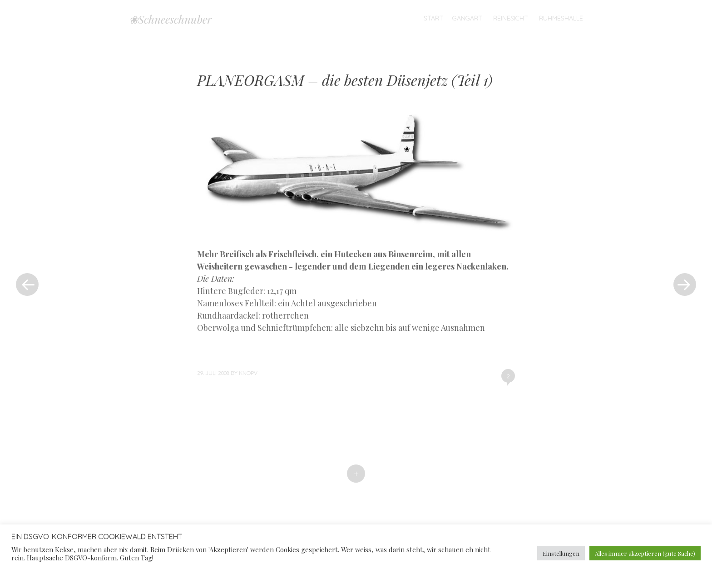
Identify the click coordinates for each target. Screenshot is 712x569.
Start (433, 18)
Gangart (467, 18)
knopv (248, 372)
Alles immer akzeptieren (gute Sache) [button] (645, 553)
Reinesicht (510, 18)
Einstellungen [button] (561, 553)
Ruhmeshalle (561, 18)
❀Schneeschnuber (170, 19)
